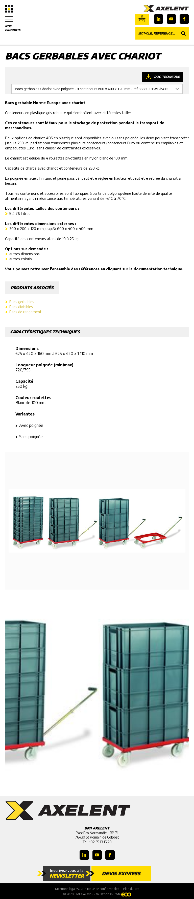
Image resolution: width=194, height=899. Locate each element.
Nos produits (15, 23)
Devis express (121, 873)
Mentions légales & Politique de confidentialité (87, 889)
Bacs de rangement (25, 311)
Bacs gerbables (21, 301)
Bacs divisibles (21, 306)
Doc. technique (167, 77)
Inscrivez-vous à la (67, 873)
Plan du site (131, 889)
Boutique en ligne (142, 18)
